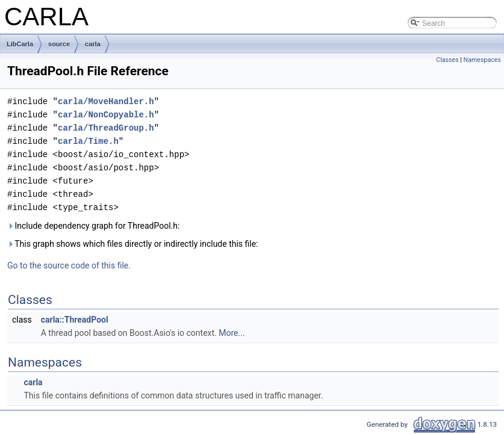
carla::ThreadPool (74, 319)
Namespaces (482, 60)
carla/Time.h (88, 141)
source (59, 44)
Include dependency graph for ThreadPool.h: (93, 226)
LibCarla (20, 44)
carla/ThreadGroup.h (106, 128)
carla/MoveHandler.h (106, 101)
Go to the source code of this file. (69, 265)
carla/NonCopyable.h (106, 114)
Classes (447, 60)
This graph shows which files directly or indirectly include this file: (132, 244)
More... (231, 333)
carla (93, 44)
